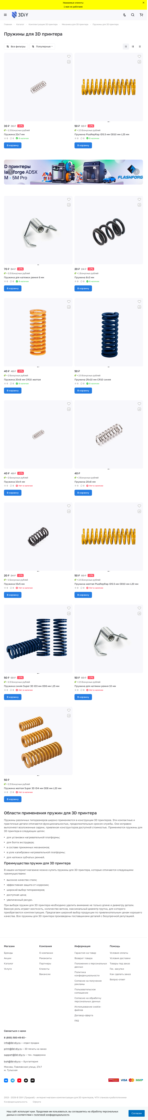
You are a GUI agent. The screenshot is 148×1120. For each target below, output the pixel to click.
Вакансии (45, 974)
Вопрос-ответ (117, 979)
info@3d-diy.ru (12, 1042)
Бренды (8, 952)
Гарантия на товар (85, 952)
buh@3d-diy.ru (12, 1061)
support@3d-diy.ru (14, 1054)
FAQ (76, 1020)
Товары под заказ (120, 963)
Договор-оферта (83, 1015)
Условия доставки (120, 958)
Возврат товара (83, 958)
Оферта (37, 1101)
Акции (7, 958)
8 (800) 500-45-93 (14, 1037)
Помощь (115, 946)
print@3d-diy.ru (13, 1048)
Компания (45, 946)
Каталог (8, 963)
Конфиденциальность (15, 1101)
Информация (82, 946)
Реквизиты (45, 958)
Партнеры (45, 963)
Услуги (8, 968)
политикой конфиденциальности (51, 1115)
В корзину (13, 145)
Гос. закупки (117, 968)
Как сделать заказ (120, 974)
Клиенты (44, 968)
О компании (46, 952)
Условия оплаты (119, 952)
